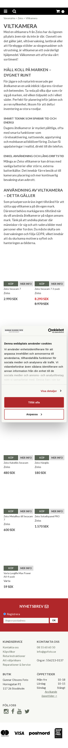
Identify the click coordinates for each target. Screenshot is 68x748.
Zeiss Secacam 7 (12, 288)
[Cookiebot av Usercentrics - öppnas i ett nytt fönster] (48, 330)
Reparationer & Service (17, 664)
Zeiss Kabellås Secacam (16, 462)
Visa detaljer (49, 390)
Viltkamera (31, 18)
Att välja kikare (12, 660)
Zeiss (20, 18)
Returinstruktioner (14, 656)
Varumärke (9, 18)
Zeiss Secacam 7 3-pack (47, 288)
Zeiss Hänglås (42, 462)
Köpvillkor (9, 651)
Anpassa (34, 414)
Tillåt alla (34, 402)
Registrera (13, 614)
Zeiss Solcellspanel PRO (47, 516)
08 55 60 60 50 (46, 647)
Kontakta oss (11, 647)
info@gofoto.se (46, 651)
